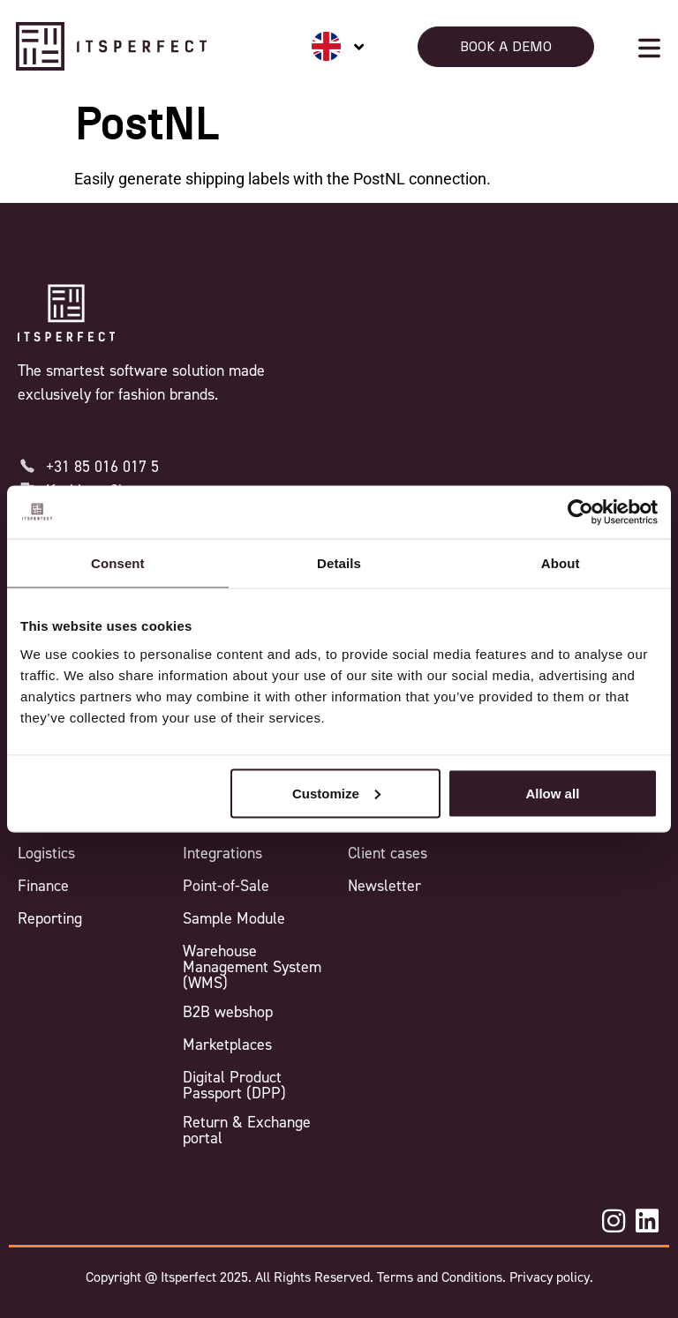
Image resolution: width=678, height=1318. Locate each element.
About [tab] (560, 563)
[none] (338, 46)
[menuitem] (338, 46)
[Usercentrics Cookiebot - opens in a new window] (580, 512)
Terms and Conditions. (441, 1277)
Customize (336, 792)
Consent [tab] (118, 563)
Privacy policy (548, 1277)
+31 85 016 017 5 (102, 466)
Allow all (552, 792)
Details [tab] (339, 563)
